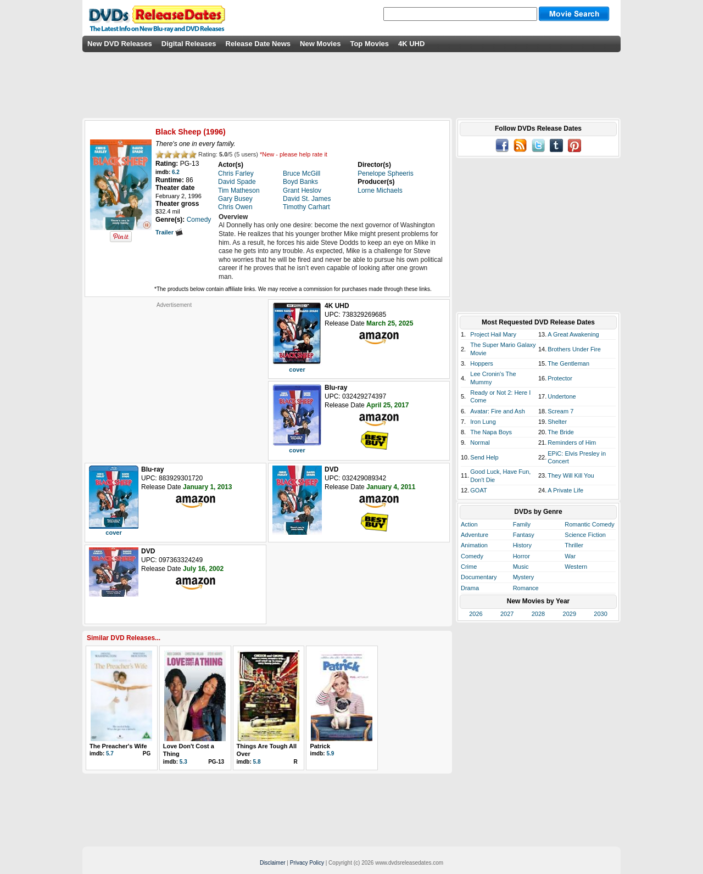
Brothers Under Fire (574, 349)
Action (469, 524)
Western (576, 566)
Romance (526, 588)
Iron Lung (482, 421)
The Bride (561, 432)
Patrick (320, 746)
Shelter (557, 421)
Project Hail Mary (493, 334)
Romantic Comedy (589, 524)
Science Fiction (585, 534)
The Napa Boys (491, 432)
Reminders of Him (572, 442)
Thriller (574, 545)
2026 (475, 613)
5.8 (257, 762)
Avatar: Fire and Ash (497, 411)
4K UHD (411, 44)
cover (297, 369)
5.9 (330, 753)
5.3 (183, 762)
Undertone (562, 396)
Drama (470, 588)
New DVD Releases (119, 44)
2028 (538, 613)
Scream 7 (560, 411)
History (522, 545)
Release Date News (258, 44)
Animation (474, 545)
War (570, 556)
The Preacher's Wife (118, 746)
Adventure (474, 534)
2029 (569, 613)
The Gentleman (568, 363)
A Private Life (565, 490)
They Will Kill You (571, 475)
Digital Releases (188, 44)
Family (522, 524)
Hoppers (481, 363)
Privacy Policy (307, 863)
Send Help (484, 457)
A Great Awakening (573, 334)
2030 (600, 613)
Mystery (523, 577)
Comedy (472, 556)
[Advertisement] (174, 377)
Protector (560, 378)
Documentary (478, 577)
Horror (521, 556)
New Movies (320, 44)
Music (521, 566)
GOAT (478, 490)
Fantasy (523, 534)
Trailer (169, 232)
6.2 (176, 172)
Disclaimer (273, 863)
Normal (479, 442)
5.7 (110, 753)
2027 (507, 613)
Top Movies (369, 44)
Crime (469, 566)
